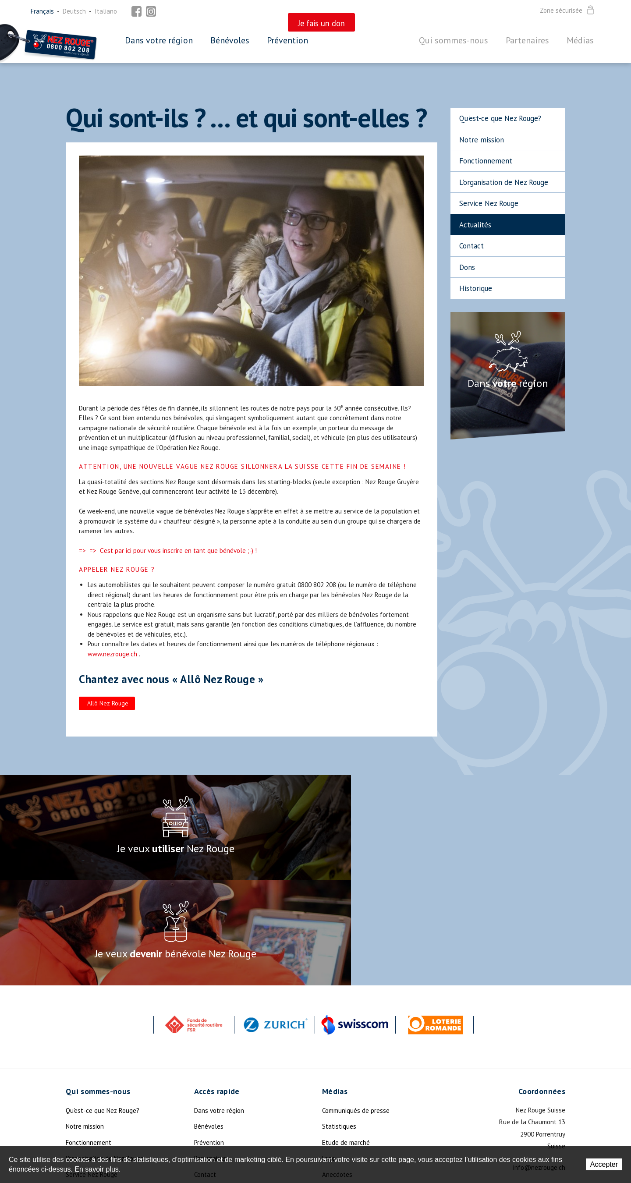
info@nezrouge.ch (539, 1062)
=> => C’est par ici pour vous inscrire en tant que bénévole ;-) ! (168, 550)
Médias (580, 40)
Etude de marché (346, 1037)
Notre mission (481, 140)
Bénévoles (229, 40)
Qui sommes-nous (453, 40)
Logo (328, 1053)
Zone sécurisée (568, 10)
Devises (333, 1085)
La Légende (82, 1117)
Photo (330, 1101)
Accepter (604, 1164)
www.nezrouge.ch (112, 654)
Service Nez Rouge (488, 203)
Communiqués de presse (356, 1005)
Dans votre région (159, 40)
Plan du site (211, 1085)
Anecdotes (337, 1069)
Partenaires (527, 40)
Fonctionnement (485, 161)
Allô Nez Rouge (107, 703)
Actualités (475, 225)
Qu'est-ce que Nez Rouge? (500, 118)
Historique (475, 288)
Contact (471, 246)
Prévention (287, 40)
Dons (467, 267)
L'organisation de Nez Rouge (503, 182)
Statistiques (339, 1021)
